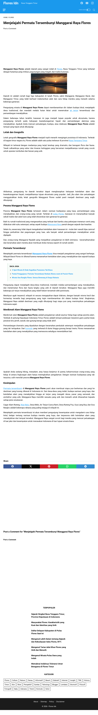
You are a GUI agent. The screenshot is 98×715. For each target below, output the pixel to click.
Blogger (55, 689)
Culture (14, 685)
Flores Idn (10, 3)
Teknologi (46, 689)
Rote (19, 689)
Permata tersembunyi (12, 389)
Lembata (64, 689)
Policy (51, 707)
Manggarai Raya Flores (42, 254)
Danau (30, 685)
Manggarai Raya (54, 225)
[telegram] (85, 467)
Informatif (39, 685)
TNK (79, 685)
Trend (31, 693)
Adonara (23, 693)
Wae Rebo (25, 405)
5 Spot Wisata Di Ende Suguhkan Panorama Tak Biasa (32, 271)
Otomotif (73, 689)
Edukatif (56, 685)
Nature (22, 685)
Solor (48, 693)
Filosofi (82, 689)
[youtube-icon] (87, 3)
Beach (48, 685)
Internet (65, 685)
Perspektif (28, 689)
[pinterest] (49, 467)
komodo (29, 329)
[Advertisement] (49, 49)
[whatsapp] (67, 467)
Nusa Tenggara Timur (78, 141)
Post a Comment (9, 29)
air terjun (74, 111)
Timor (7, 689)
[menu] (6, 10)
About (36, 707)
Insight (72, 685)
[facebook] (12, 467)
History (87, 685)
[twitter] (31, 467)
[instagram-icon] (93, 3)
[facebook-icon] (82, 3)
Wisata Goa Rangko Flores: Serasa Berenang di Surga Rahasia (35, 278)
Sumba (36, 689)
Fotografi (8, 693)
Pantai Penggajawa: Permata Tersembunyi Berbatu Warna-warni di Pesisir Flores (42, 274)
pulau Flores (58, 214)
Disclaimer (60, 707)
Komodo (39, 693)
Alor (13, 689)
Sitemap (44, 707)
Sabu (16, 693)
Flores (59, 69)
